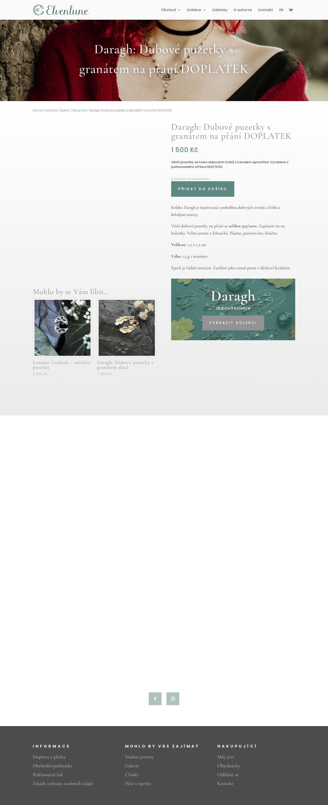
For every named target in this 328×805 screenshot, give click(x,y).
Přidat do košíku (202, 188)
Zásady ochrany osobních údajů (63, 784)
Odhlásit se (228, 775)
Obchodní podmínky (53, 766)
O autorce (243, 10)
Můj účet (226, 757)
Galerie (132, 766)
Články (132, 775)
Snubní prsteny (139, 757)
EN (281, 10)
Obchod (168, 10)
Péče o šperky (138, 784)
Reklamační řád (48, 775)
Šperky (65, 110)
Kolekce (194, 10)
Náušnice (79, 110)
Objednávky (228, 766)
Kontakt (265, 10)
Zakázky (219, 10)
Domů (37, 110)
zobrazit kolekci (233, 322)
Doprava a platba (49, 757)
